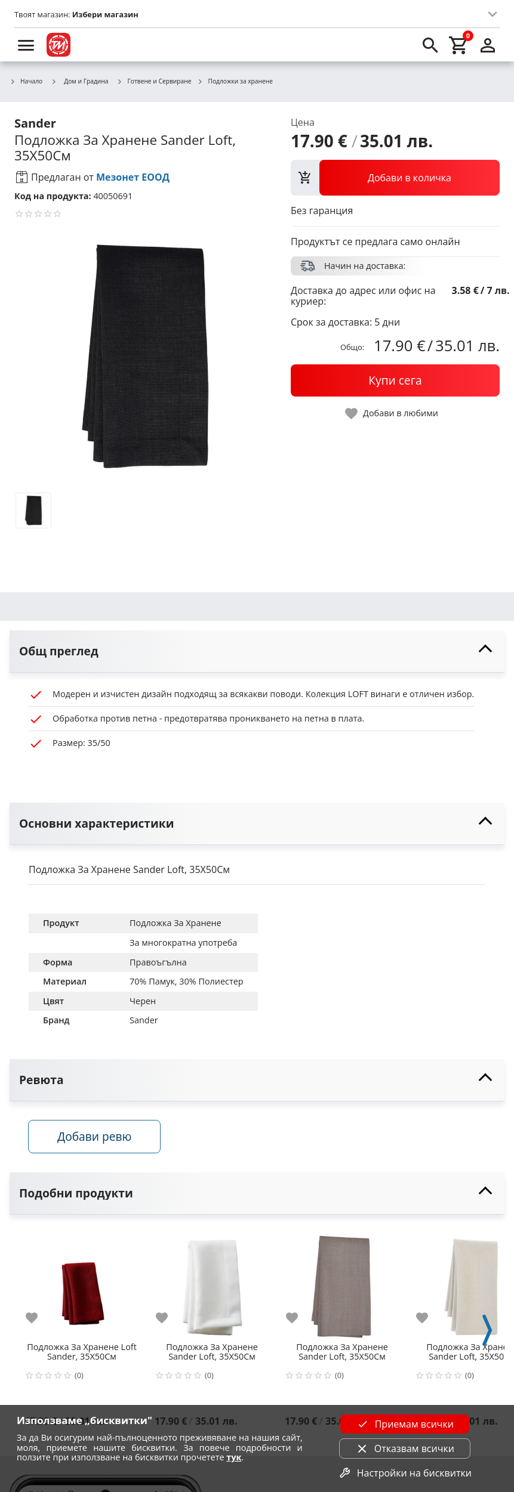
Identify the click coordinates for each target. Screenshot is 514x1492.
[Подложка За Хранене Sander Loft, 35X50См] (212, 1282)
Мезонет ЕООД (133, 177)
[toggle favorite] (392, 413)
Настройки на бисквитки (405, 1473)
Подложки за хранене (234, 81)
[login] (488, 45)
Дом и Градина (79, 81)
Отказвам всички (404, 1448)
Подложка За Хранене (175, 922)
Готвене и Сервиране (154, 81)
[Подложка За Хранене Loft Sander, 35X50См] (82, 1282)
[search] (430, 45)
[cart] (459, 45)
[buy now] (395, 380)
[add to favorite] (38, 1318)
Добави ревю (95, 1137)
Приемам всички (405, 1424)
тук (233, 1457)
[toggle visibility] (257, 651)
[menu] (26, 45)
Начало (26, 81)
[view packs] (395, 178)
